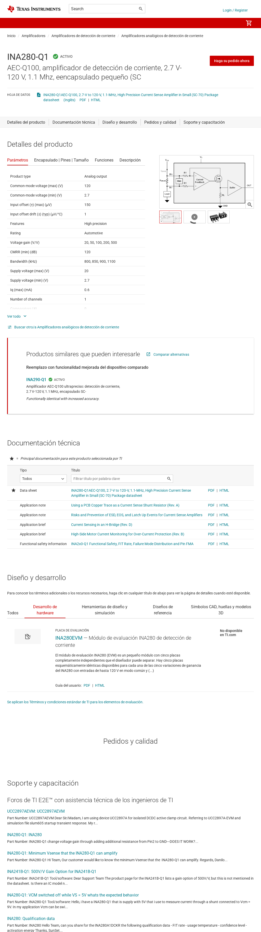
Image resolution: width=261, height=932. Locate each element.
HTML (96, 100)
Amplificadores (33, 36)
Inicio (11, 36)
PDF (83, 100)
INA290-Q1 (36, 379)
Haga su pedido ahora (232, 61)
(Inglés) (69, 100)
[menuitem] (234, 23)
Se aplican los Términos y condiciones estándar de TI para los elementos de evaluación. (75, 702)
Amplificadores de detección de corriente (83, 36)
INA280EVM (68, 638)
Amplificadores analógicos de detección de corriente (162, 36)
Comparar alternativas (171, 354)
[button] (12, 23)
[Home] (34, 9)
